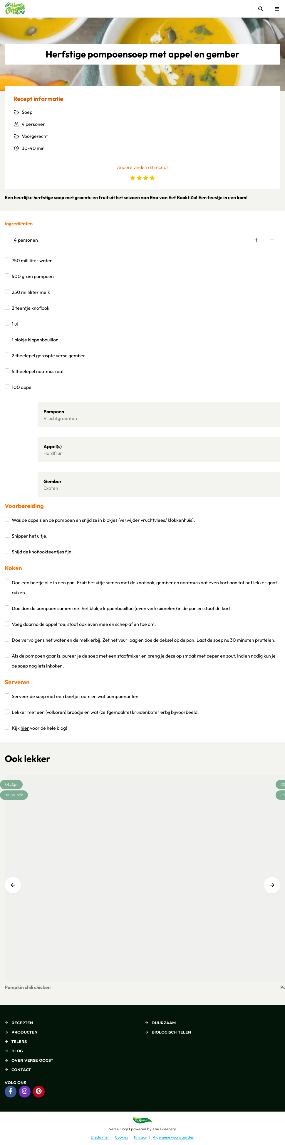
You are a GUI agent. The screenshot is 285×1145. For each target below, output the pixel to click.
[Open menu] (277, 8)
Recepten (19, 1022)
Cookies (121, 1137)
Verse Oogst (119, 1129)
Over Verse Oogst (29, 1060)
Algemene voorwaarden (173, 1137)
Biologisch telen (168, 1032)
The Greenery (164, 1129)
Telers (16, 1041)
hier (25, 728)
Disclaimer (100, 1137)
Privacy (140, 1137)
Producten (21, 1032)
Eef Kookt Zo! (182, 197)
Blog (14, 1051)
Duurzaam (160, 1022)
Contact (18, 1069)
